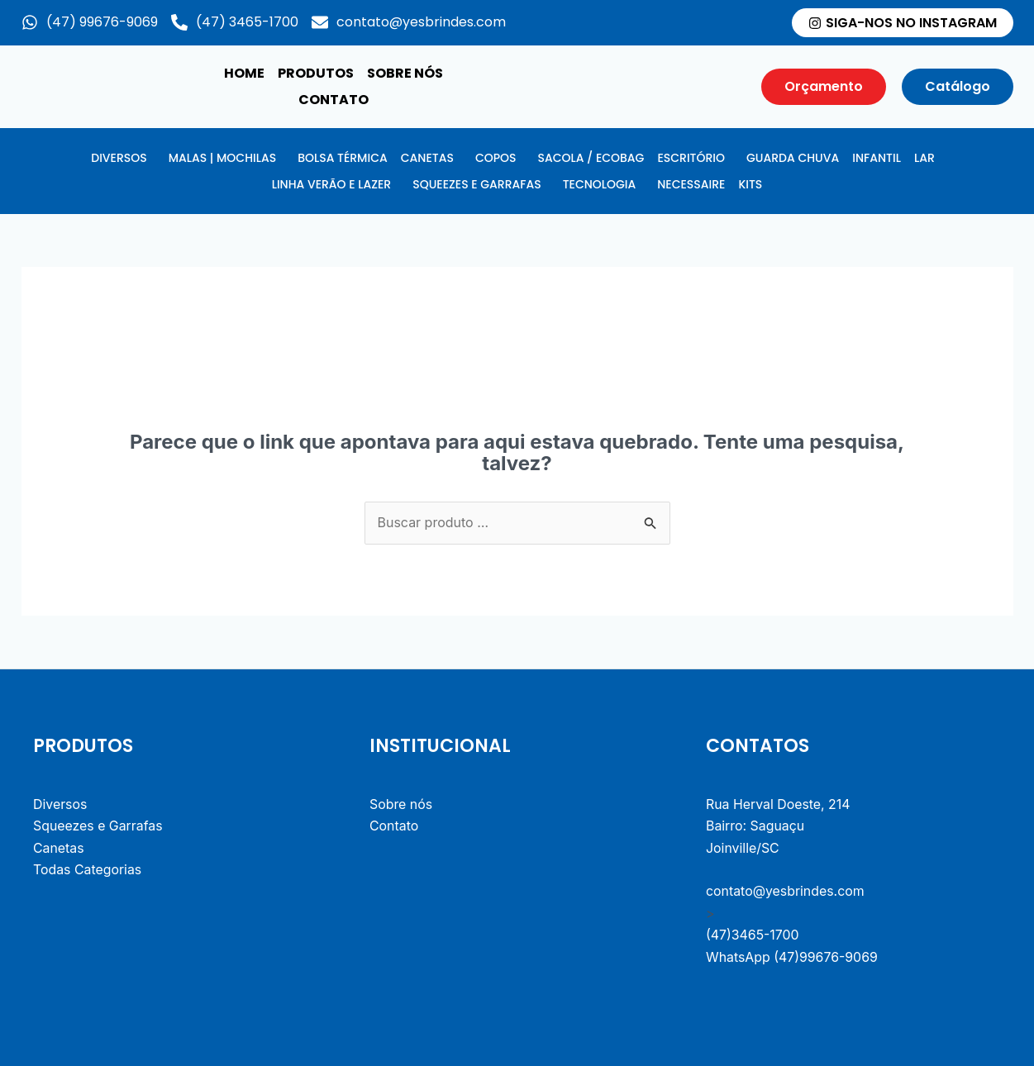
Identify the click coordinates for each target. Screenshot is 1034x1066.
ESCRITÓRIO (691, 158)
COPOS (496, 158)
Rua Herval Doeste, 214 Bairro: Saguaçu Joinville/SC (778, 827)
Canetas (58, 848)
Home (244, 73)
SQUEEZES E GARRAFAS (476, 184)
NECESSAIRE (691, 184)
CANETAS (427, 158)
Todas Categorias (87, 870)
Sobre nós (405, 73)
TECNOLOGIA (599, 184)
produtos (316, 73)
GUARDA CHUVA (792, 158)
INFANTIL (876, 158)
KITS (750, 184)
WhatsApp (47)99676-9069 (792, 957)
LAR (924, 158)
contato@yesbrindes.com (785, 891)
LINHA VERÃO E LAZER (332, 184)
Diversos (60, 805)
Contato (333, 99)
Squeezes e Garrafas (98, 826)
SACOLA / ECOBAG (590, 158)
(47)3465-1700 (753, 935)
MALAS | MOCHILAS (223, 158)
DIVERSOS (118, 158)
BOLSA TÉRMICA (343, 158)
